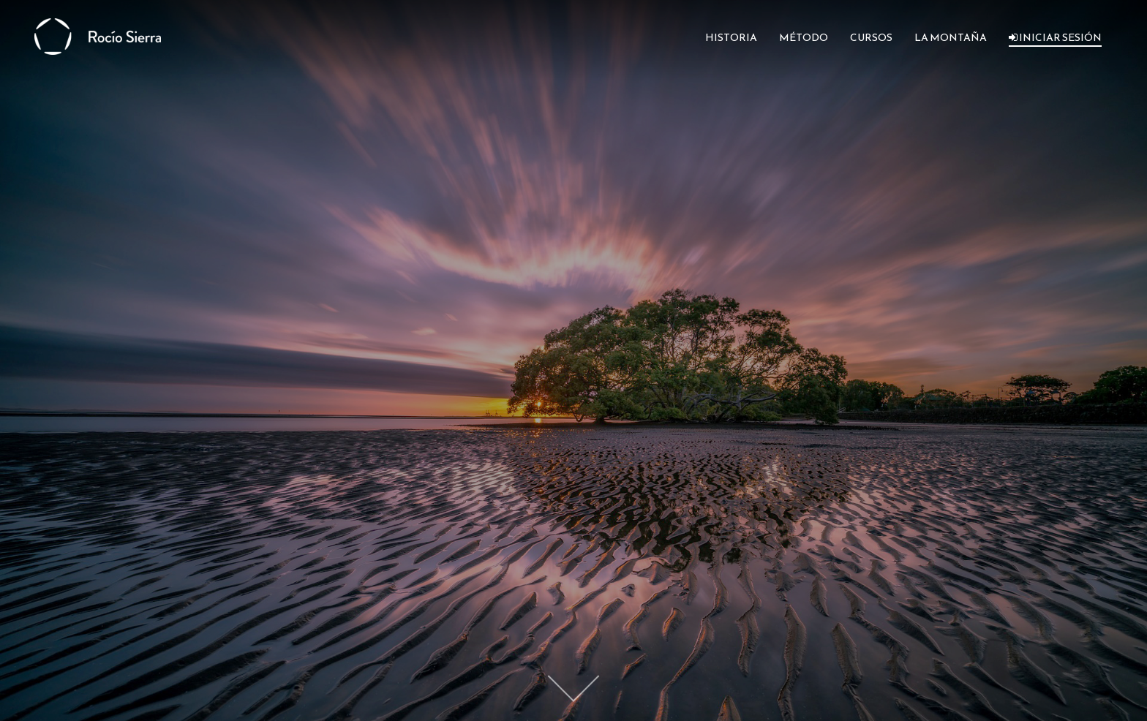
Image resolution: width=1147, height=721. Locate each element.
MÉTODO (803, 37)
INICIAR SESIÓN (1055, 37)
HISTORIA (731, 37)
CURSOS (871, 37)
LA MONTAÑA (950, 37)
